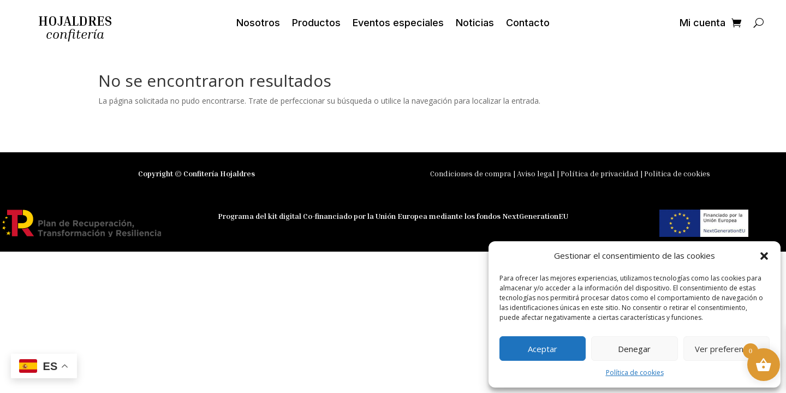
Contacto (528, 23)
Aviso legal (537, 173)
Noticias (475, 23)
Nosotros (258, 23)
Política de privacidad (600, 173)
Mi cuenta (702, 23)
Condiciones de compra (470, 173)
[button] (764, 256)
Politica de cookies (677, 173)
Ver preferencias (726, 348)
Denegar (634, 348)
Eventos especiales (398, 23)
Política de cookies (635, 372)
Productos (316, 23)
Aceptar (542, 348)
